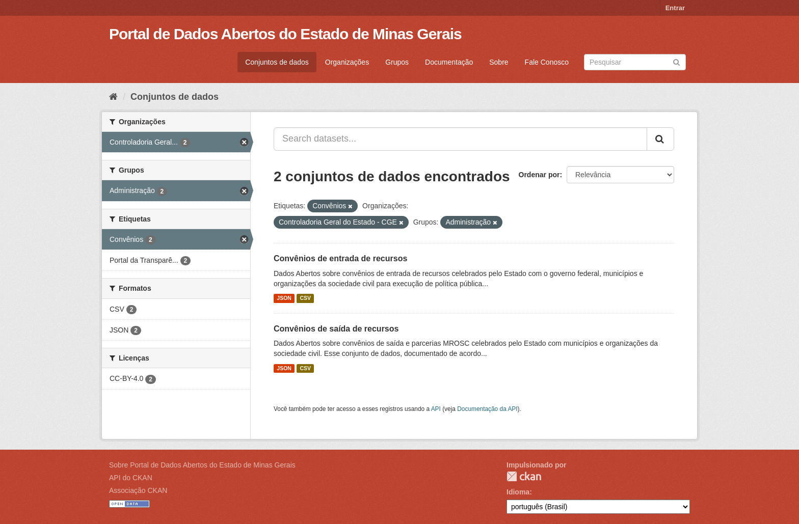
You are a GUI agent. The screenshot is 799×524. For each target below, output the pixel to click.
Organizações (347, 62)
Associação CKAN (138, 490)
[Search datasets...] (460, 139)
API (436, 408)
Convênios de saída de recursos (336, 328)
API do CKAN (130, 478)
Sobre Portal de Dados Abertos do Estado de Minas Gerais (202, 465)
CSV (305, 298)
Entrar (675, 8)
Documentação (449, 62)
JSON (284, 298)
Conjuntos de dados (277, 62)
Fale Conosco (547, 62)
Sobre (498, 62)
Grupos (397, 62)
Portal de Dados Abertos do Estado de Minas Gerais (285, 33)
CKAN (524, 476)
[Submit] (676, 61)
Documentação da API (487, 408)
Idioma (518, 492)
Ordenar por (539, 175)
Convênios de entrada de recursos (340, 258)
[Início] (113, 97)
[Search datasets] (635, 62)
